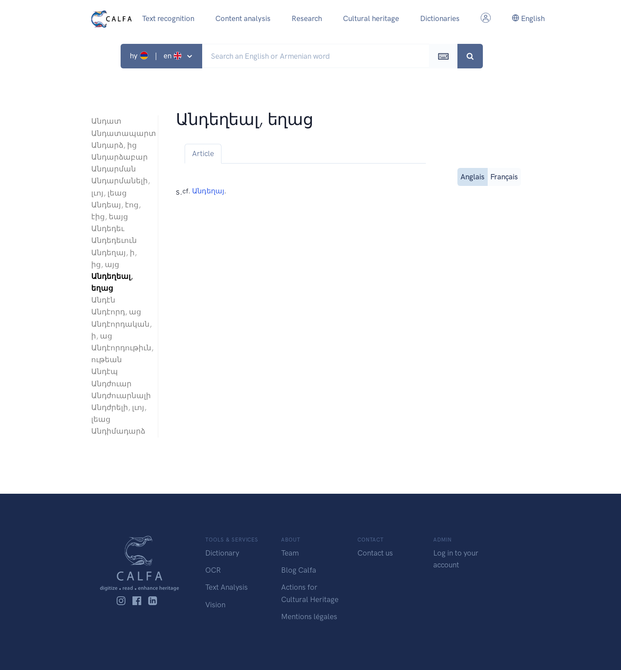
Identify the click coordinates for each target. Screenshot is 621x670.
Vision (215, 604)
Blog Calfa (298, 570)
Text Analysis (226, 587)
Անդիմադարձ (118, 431)
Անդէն (103, 300)
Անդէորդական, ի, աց (120, 330)
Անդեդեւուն (114, 240)
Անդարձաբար (119, 157)
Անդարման (113, 168)
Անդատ (106, 121)
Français (504, 176)
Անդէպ (104, 371)
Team (290, 553)
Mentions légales (309, 616)
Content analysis (243, 18)
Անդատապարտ (120, 133)
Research (307, 18)
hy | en (157, 55)
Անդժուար (111, 383)
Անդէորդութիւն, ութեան (120, 353)
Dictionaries (440, 18)
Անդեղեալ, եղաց (112, 282)
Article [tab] (203, 153)
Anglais (472, 176)
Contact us (375, 553)
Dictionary (222, 553)
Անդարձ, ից (114, 145)
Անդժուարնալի (120, 395)
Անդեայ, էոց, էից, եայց (116, 210)
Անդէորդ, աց (116, 311)
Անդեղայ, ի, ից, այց (114, 258)
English (528, 18)
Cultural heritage (371, 18)
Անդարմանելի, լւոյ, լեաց (120, 186)
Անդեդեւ (107, 228)
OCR (213, 570)
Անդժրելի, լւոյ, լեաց (118, 413)
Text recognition (168, 18)
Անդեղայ (208, 191)
